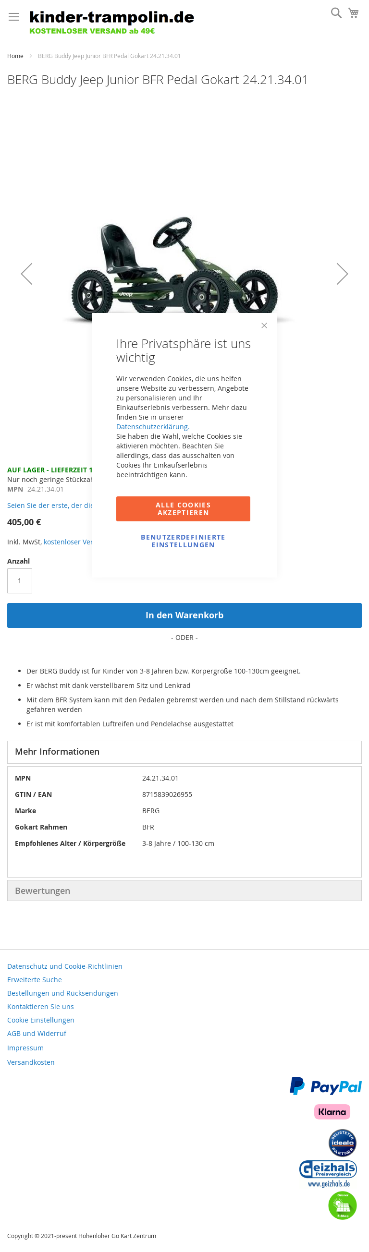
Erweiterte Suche (34, 979)
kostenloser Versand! (77, 541)
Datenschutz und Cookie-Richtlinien (65, 966)
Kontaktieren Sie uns (40, 1006)
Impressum (25, 1047)
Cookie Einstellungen (40, 1019)
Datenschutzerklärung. (153, 426)
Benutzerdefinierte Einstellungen (183, 540)
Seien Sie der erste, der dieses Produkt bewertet (84, 505)
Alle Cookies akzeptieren (183, 508)
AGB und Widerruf (36, 1033)
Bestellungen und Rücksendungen (62, 993)
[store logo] (115, 21)
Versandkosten (31, 1062)
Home (15, 56)
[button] (26, 273)
